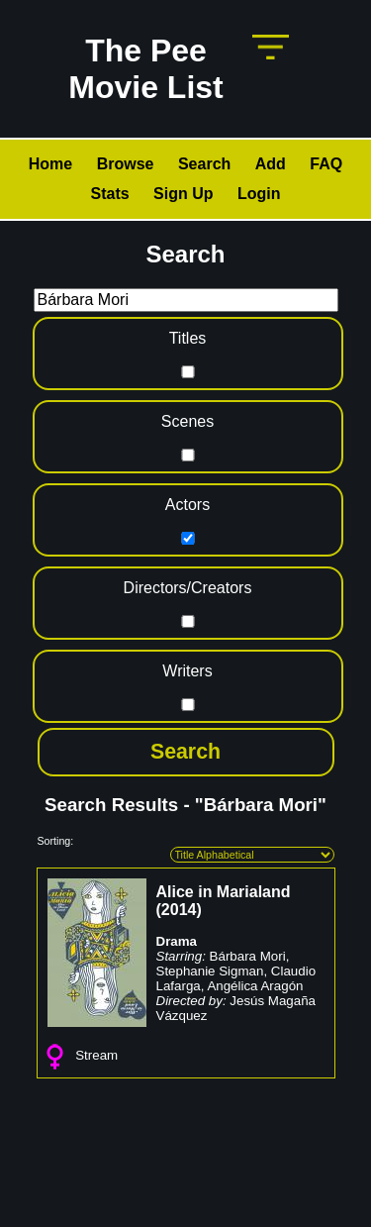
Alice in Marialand (223, 891)
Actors (187, 504)
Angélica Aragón (255, 985)
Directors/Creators (188, 587)
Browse (125, 163)
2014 (179, 909)
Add (270, 163)
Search (204, 163)
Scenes (187, 421)
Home (50, 163)
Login (259, 193)
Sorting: (56, 841)
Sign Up (183, 193)
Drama (177, 941)
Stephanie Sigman (210, 971)
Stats (109, 193)
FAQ (326, 163)
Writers (187, 671)
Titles (188, 338)
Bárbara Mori (248, 956)
